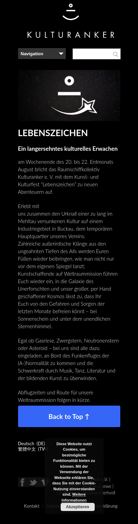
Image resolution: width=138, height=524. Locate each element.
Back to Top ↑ (69, 416)
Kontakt (31, 506)
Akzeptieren (77, 507)
